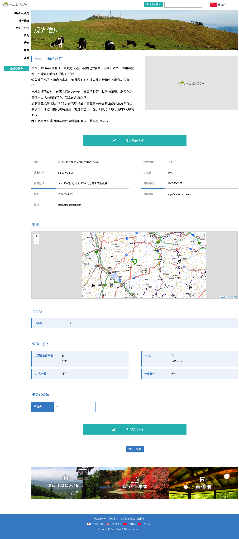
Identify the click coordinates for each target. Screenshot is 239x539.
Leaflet (223, 297)
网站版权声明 (99, 518)
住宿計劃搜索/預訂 (65, 483)
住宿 (26, 50)
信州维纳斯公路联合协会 (132, 518)
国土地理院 (232, 297)
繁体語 (146, 524)
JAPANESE (98, 524)
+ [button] (37, 236)
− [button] (37, 241)
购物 (26, 42)
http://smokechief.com (179, 194)
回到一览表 (134, 449)
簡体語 (132, 524)
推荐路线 (24, 20)
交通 (26, 57)
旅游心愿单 (153, 4)
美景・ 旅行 (22, 28)
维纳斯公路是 (21, 13)
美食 (26, 35)
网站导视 (113, 518)
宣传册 (203, 483)
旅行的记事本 (134, 483)
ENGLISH (116, 524)
